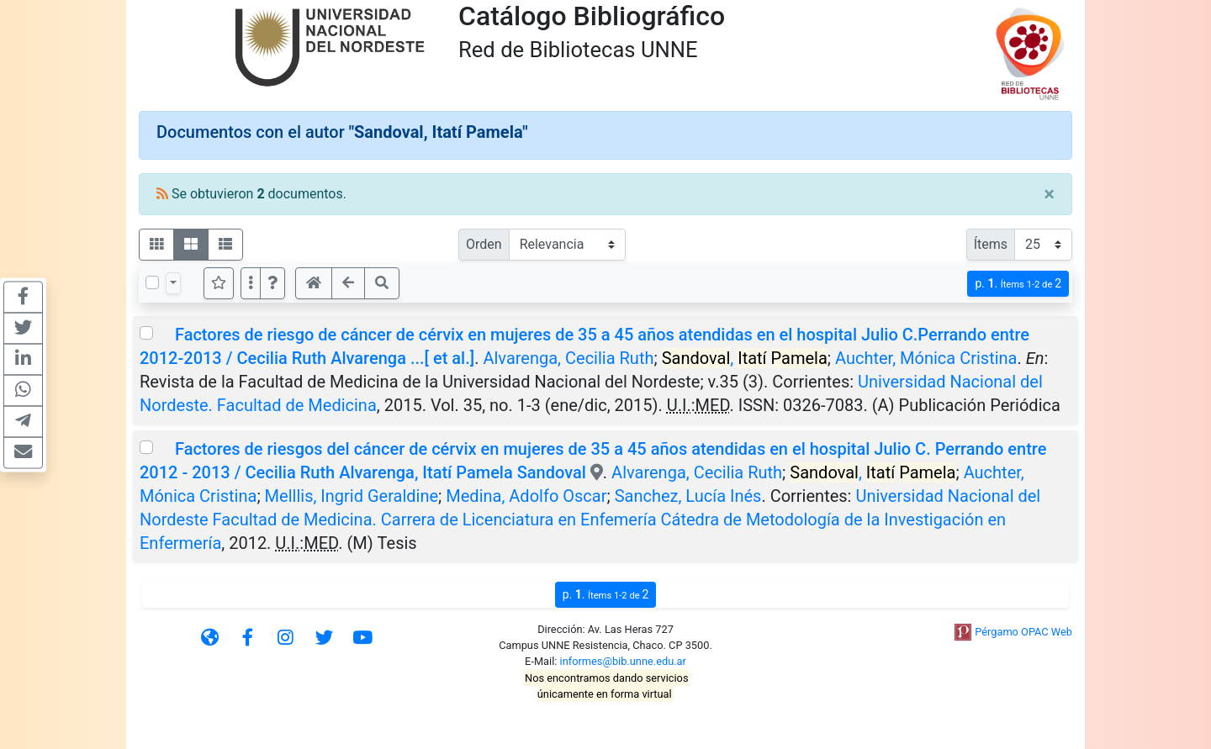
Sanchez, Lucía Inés (688, 496)
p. (1018, 284)
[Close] (1049, 194)
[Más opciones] (251, 283)
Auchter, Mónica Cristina (926, 358)
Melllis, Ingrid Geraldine (351, 496)
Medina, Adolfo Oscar (526, 496)
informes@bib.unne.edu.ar (623, 661)
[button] (272, 283)
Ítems (990, 244)
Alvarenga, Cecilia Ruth (568, 358)
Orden (484, 244)
